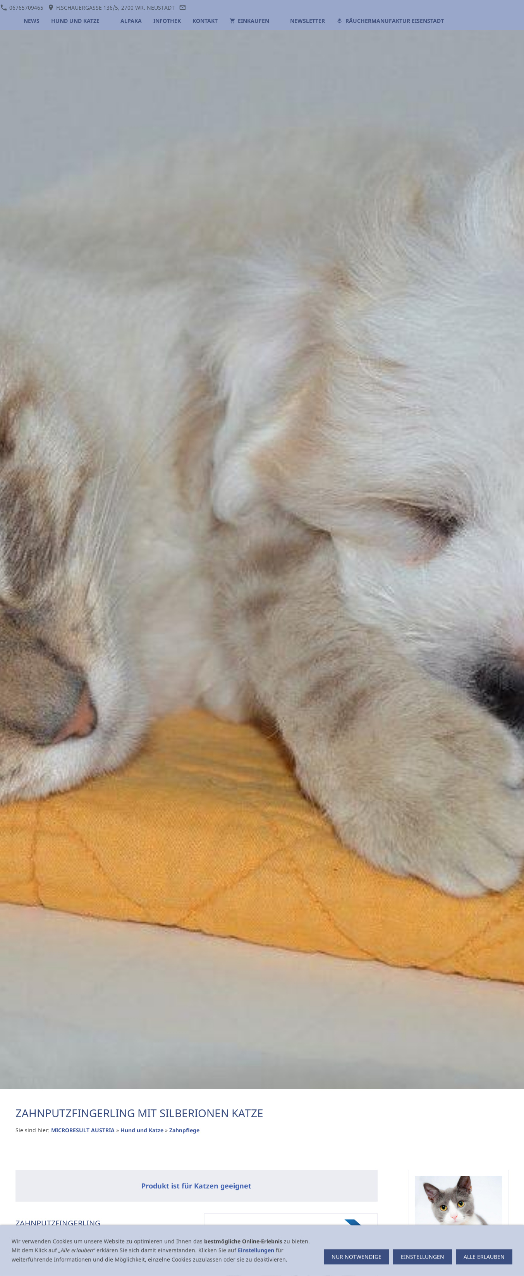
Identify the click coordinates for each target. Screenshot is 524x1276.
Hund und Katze (142, 1130)
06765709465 (21, 7)
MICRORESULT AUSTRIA (83, 1130)
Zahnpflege (184, 1130)
